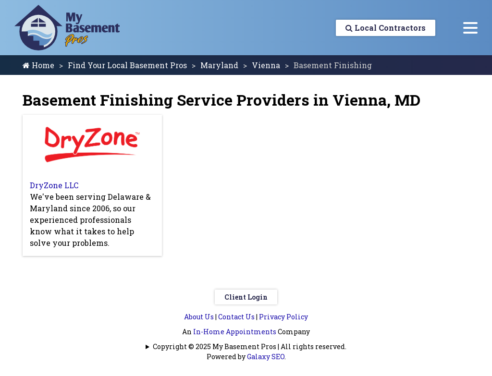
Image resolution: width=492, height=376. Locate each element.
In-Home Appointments (234, 331)
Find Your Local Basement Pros (127, 65)
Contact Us (236, 316)
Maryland (219, 65)
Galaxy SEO (265, 356)
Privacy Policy (283, 316)
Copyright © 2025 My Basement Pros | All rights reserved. (249, 346)
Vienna (266, 65)
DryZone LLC (54, 185)
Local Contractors (385, 28)
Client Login (246, 297)
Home (38, 65)
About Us (199, 316)
